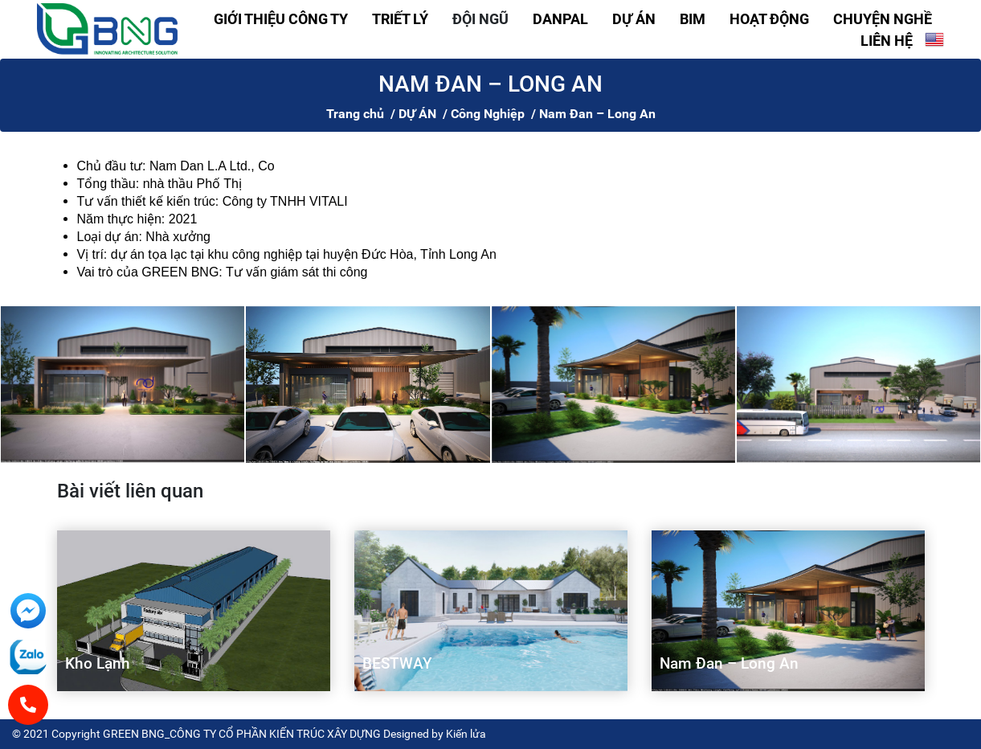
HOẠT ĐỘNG (769, 18)
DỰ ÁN (634, 18)
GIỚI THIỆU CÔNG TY (281, 18)
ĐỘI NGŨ (480, 18)
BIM (692, 18)
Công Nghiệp (488, 113)
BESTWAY (397, 663)
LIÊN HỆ (886, 40)
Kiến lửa (466, 733)
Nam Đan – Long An (729, 663)
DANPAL (560, 18)
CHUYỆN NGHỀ (882, 18)
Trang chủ (355, 113)
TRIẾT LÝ (400, 18)
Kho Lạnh (97, 663)
